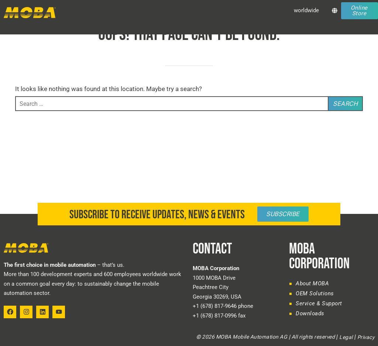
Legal (346, 337)
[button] (6, 27)
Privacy (366, 337)
